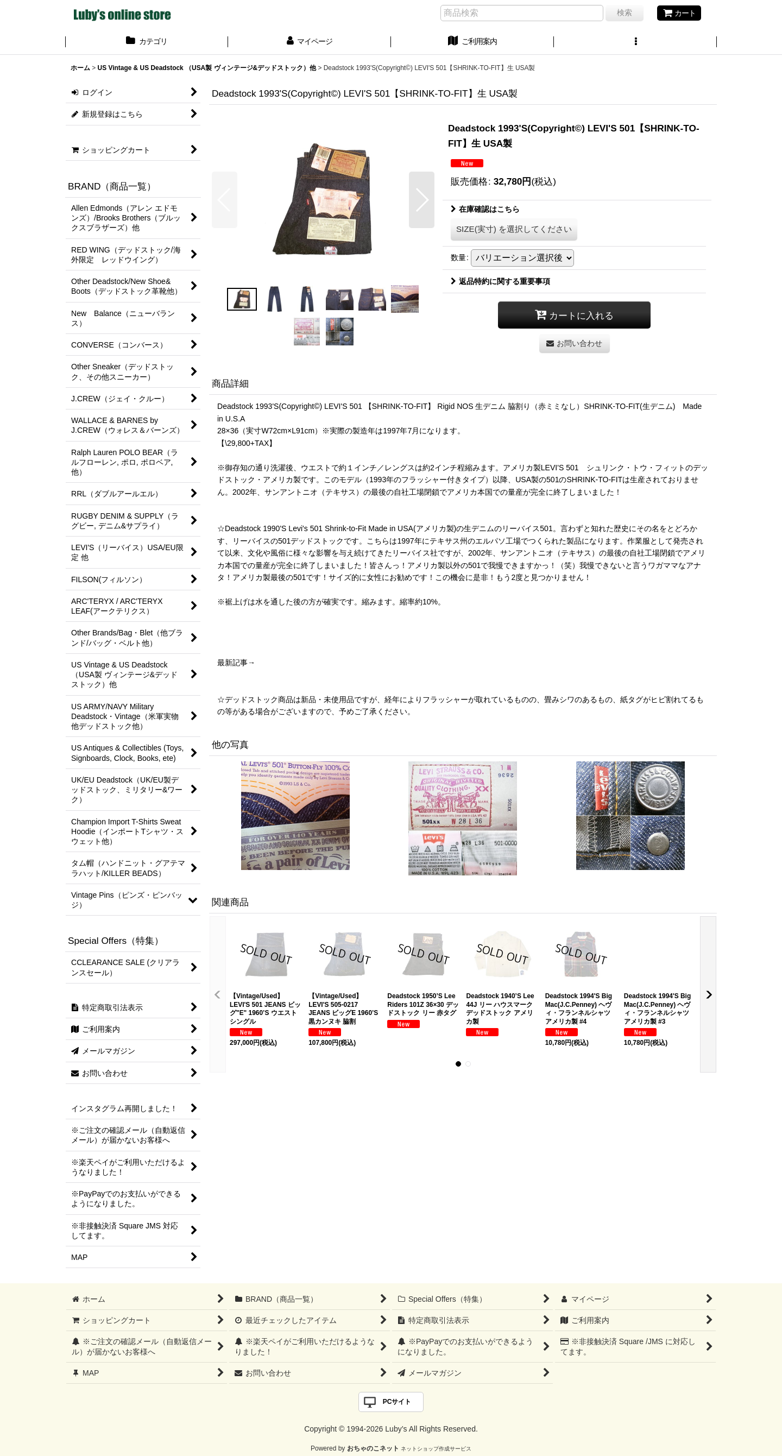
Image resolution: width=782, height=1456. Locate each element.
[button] (635, 42)
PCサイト (397, 1401)
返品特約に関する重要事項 (500, 281)
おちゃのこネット (373, 1448)
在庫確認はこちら (485, 209)
